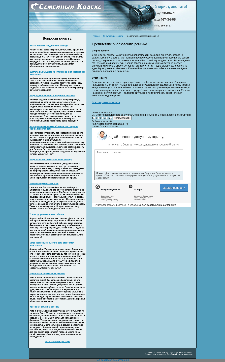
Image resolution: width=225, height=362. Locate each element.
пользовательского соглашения (159, 205)
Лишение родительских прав (43, 183)
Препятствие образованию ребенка (47, 274)
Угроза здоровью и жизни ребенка (46, 214)
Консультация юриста (113, 36)
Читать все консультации (57, 341)
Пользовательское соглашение (113, 360)
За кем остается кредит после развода (48, 46)
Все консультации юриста (106, 102)
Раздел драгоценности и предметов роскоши (52, 96)
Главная (96, 36)
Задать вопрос (174, 187)
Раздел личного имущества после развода (50, 160)
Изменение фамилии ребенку (44, 307)
